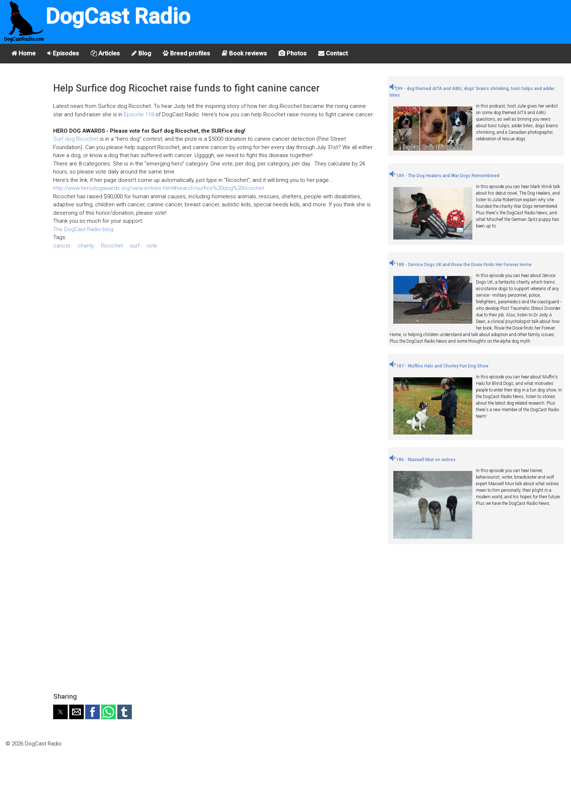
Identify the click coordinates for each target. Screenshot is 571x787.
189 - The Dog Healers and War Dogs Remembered (444, 175)
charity (86, 245)
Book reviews (244, 53)
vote (151, 245)
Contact (333, 53)
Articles (105, 53)
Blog (141, 53)
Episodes (63, 53)
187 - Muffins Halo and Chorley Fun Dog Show (439, 366)
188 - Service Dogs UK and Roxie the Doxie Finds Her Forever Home (461, 264)
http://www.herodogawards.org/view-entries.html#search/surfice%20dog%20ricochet (158, 188)
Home (23, 53)
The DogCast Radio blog (83, 229)
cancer (62, 245)
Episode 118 (139, 114)
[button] (60, 712)
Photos (293, 53)
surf (134, 245)
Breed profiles (186, 53)
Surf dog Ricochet (75, 139)
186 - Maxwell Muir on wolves (423, 459)
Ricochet (112, 245)
